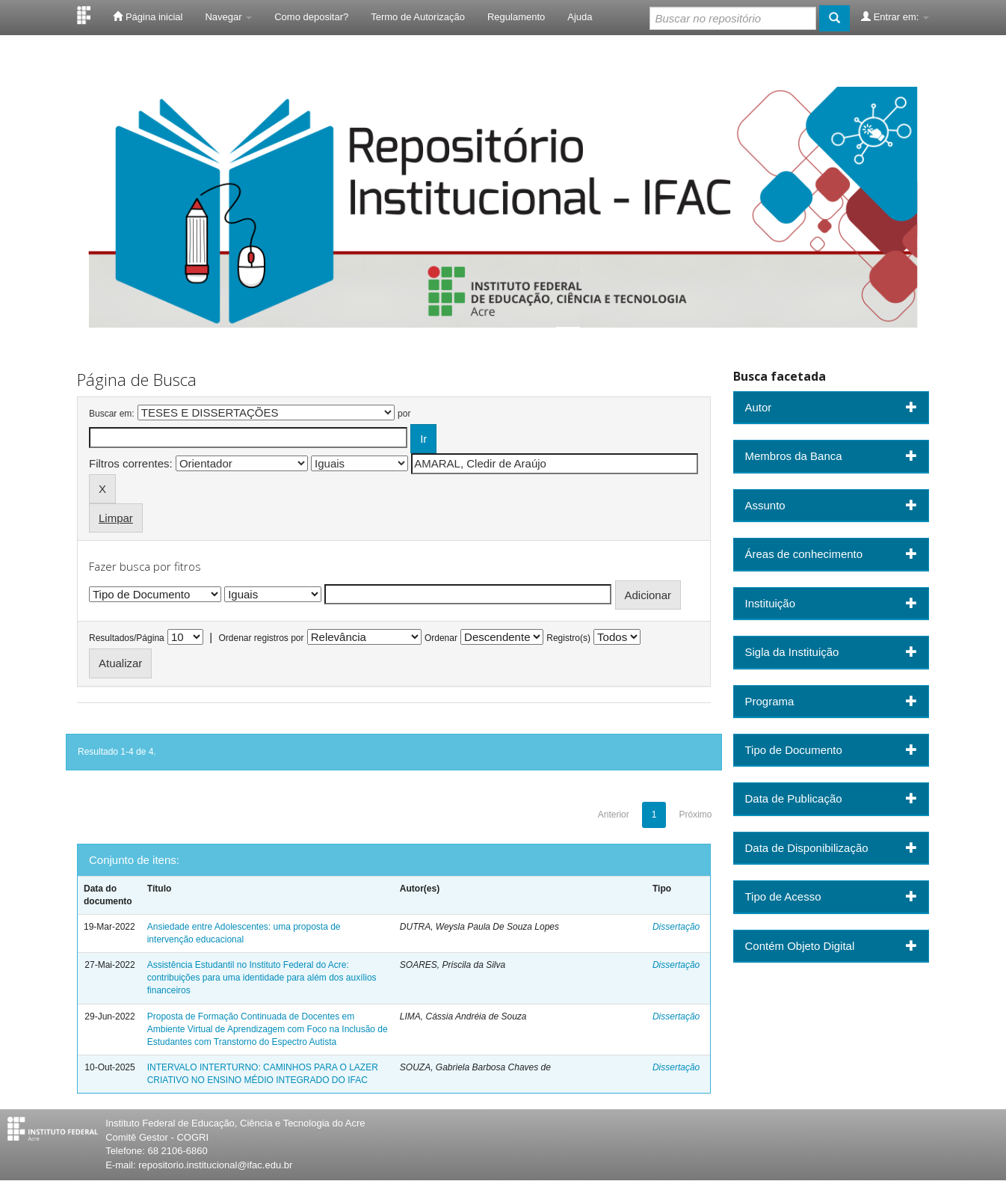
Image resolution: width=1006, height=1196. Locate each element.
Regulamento (516, 16)
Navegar (228, 16)
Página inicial (147, 16)
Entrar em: (895, 16)
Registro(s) (568, 638)
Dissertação (676, 926)
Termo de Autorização (418, 16)
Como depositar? (311, 16)
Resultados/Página (126, 638)
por (404, 413)
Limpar (116, 518)
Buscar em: (112, 413)
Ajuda (579, 16)
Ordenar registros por (260, 638)
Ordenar (441, 638)
